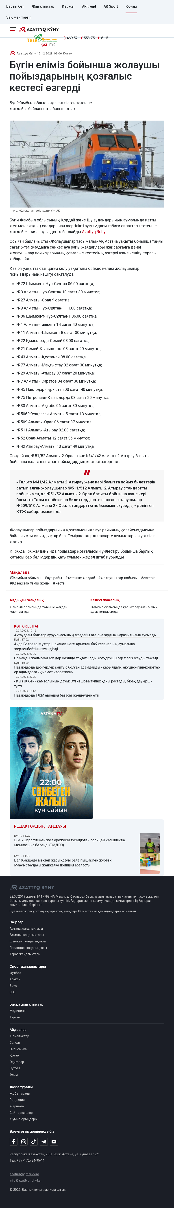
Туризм (15, 1017)
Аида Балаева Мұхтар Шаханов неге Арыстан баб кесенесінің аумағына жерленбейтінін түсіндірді (74, 646)
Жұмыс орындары (23, 1119)
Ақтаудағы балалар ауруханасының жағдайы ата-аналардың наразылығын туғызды (85, 635)
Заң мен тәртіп (18, 17)
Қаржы (68, 6)
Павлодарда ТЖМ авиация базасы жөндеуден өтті (56, 695)
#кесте (59, 583)
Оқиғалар (17, 1062)
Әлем (14, 1075)
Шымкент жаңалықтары (28, 941)
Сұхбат (15, 1068)
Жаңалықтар (43, 6)
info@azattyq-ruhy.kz (25, 1180)
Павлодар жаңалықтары (28, 948)
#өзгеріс (148, 578)
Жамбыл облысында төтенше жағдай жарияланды (38, 609)
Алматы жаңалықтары (27, 935)
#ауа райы (53, 578)
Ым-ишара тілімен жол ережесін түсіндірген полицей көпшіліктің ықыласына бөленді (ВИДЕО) (69, 842)
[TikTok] (33, 1141)
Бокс (13, 986)
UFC (12, 992)
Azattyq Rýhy (26, 53)
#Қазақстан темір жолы (30, 583)
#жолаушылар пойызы (118, 578)
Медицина (18, 1011)
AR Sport (111, 6)
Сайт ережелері (21, 1113)
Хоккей (15, 979)
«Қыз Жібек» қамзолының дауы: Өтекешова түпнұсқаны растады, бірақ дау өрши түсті (83, 683)
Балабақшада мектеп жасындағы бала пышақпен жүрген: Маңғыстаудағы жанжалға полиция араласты (63, 862)
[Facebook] (13, 1141)
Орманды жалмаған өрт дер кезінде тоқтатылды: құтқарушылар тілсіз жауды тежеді (86, 658)
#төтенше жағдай (80, 578)
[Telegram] (43, 1142)
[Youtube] (54, 1142)
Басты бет (15, 6)
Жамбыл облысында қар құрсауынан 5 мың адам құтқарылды (123, 609)
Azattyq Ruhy (93, 231)
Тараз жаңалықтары (25, 954)
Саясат (15, 1043)
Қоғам (131, 6)
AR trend (89, 6)
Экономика (18, 1049)
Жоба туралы (20, 1093)
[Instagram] (23, 1141)
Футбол (15, 973)
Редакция (17, 1100)
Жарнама (17, 1106)
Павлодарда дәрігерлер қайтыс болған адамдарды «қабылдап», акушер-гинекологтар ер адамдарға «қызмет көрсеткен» (87, 669)
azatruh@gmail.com (24, 1174)
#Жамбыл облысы (25, 578)
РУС (52, 45)
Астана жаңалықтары (26, 929)
